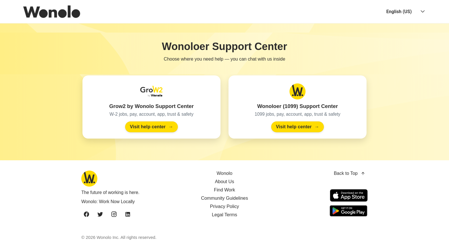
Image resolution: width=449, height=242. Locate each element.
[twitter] (100, 214)
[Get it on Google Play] (347, 211)
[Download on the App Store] (349, 195)
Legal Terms (224, 214)
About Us (224, 181)
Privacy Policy (224, 206)
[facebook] (86, 214)
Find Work (224, 189)
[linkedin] (128, 214)
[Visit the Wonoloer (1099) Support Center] (298, 107)
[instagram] (114, 214)
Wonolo (224, 173)
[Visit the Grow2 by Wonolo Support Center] (151, 107)
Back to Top (349, 174)
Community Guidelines (224, 198)
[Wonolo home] (127, 179)
